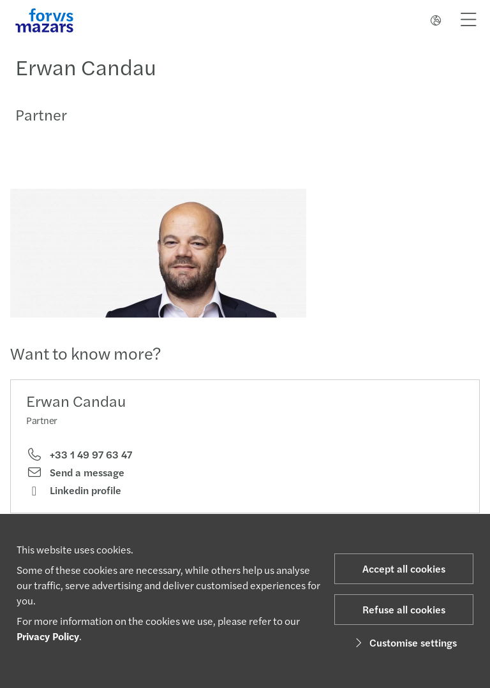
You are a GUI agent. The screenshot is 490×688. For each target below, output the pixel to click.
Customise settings (404, 642)
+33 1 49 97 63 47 (79, 455)
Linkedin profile (73, 490)
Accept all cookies (403, 568)
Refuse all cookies (403, 609)
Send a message (75, 472)
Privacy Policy (48, 636)
